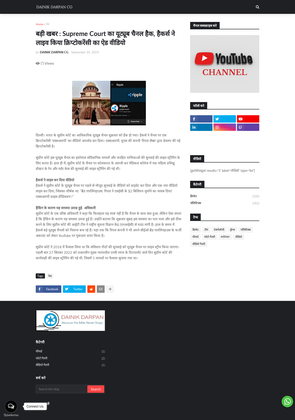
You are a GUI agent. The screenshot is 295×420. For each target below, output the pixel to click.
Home (39, 24)
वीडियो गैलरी (198, 244)
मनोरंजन (225, 237)
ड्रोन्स (232, 229)
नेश (47, 24)
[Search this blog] (61, 389)
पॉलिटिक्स (224, 203)
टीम (206, 229)
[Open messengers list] (11, 406)
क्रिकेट (224, 196)
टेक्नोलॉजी (219, 229)
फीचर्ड (195, 237)
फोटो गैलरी (209, 237)
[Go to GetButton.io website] (11, 415)
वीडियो (238, 237)
